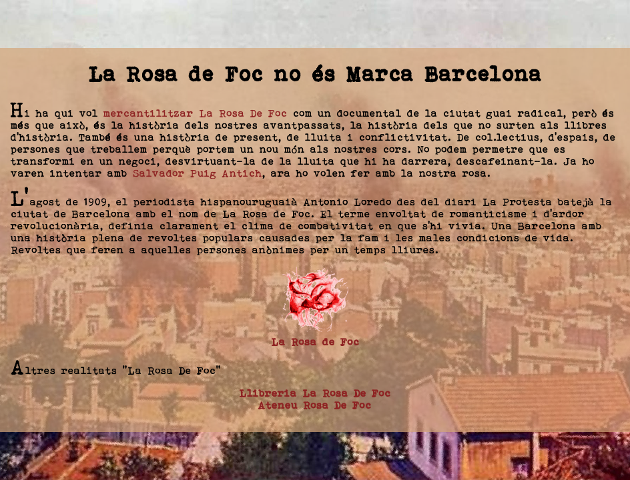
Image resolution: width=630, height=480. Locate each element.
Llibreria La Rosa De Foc (315, 393)
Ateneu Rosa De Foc (315, 405)
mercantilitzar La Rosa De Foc (195, 113)
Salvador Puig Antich (197, 173)
